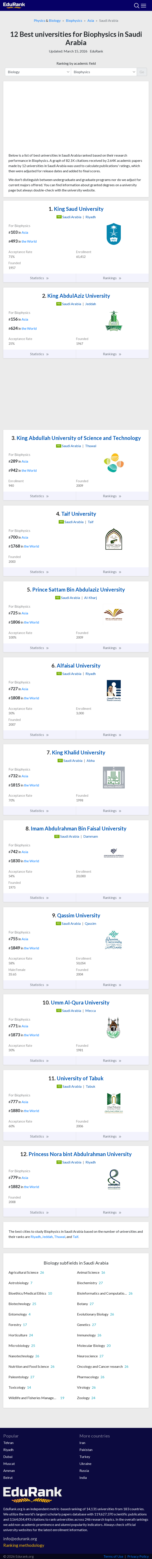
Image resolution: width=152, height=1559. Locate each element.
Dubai (7, 1456)
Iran (82, 1443)
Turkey (84, 1456)
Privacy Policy (138, 1556)
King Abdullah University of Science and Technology (76, 438)
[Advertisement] (76, 118)
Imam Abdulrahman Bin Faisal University (76, 828)
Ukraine (85, 1463)
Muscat (9, 1463)
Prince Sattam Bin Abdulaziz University (76, 589)
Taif (75, 1236)
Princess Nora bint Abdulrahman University (76, 1154)
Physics (39, 20)
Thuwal (59, 1236)
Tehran (8, 1443)
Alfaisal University (76, 665)
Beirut (8, 1477)
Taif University (76, 514)
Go (142, 72)
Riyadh (36, 1236)
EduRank (96, 51)
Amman (9, 1470)
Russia (84, 1470)
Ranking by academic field (76, 63)
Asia (90, 20)
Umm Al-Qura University (76, 1002)
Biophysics (74, 20)
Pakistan (85, 1449)
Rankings (112, 278)
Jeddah (47, 1236)
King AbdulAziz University (76, 296)
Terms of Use (113, 1556)
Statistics (39, 278)
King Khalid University (76, 752)
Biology (55, 20)
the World (29, 241)
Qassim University (76, 915)
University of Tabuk (76, 1078)
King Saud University (76, 209)
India (83, 1477)
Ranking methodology (23, 1545)
